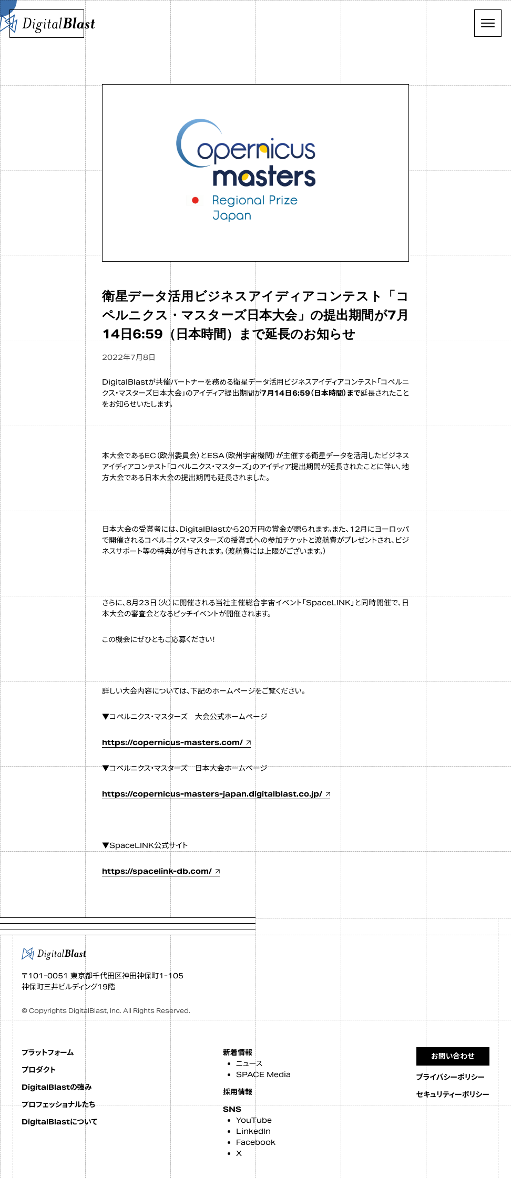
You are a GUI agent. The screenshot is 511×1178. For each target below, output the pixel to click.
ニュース (249, 1063)
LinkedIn (253, 1131)
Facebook (255, 1142)
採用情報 (237, 1092)
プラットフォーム (48, 1052)
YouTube (254, 1120)
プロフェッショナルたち (58, 1104)
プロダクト (39, 1069)
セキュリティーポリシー (452, 1094)
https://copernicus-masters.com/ (172, 742)
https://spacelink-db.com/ (157, 871)
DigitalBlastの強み (57, 1087)
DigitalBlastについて (59, 1122)
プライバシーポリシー (450, 1077)
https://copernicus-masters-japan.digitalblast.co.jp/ (212, 794)
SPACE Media (263, 1074)
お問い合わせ (453, 1056)
